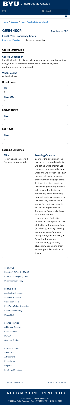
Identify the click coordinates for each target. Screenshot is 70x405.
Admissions (9, 352)
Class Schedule (11, 331)
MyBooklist (9, 315)
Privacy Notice (26, 399)
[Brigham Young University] (35, 393)
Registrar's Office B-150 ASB (16, 272)
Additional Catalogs (12, 327)
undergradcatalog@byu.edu (16, 276)
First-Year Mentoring (13, 310)
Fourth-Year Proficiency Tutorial (34, 22)
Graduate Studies (11, 340)
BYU (4, 11)
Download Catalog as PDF (14, 382)
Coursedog (62, 382)
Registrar (8, 365)
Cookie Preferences (41, 399)
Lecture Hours (10, 109)
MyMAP (7, 336)
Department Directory (13, 281)
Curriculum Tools (11, 302)
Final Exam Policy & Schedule (17, 306)
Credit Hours (9, 82)
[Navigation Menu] (66, 16)
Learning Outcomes (13, 149)
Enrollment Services (13, 370)
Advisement (9, 357)
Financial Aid (9, 361)
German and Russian (11, 40)
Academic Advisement (14, 293)
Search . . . (48, 11)
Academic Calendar (12, 297)
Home (5, 22)
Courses (14, 22)
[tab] (13, 50)
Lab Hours (7, 128)
